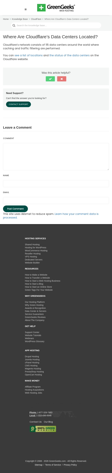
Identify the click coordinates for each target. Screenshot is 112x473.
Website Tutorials (33, 335)
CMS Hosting (31, 365)
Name (6, 175)
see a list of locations (29, 55)
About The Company (34, 320)
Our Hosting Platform (35, 302)
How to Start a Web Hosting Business (42, 281)
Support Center (32, 332)
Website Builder (32, 262)
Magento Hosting (33, 368)
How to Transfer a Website (37, 278)
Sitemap (38, 465)
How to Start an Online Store (38, 287)
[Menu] (25, 9)
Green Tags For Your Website (39, 290)
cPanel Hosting (32, 362)
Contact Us (36, 421)
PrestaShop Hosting (34, 371)
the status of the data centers (69, 55)
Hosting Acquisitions (34, 390)
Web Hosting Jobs (33, 393)
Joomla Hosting (32, 359)
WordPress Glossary (34, 341)
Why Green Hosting (34, 305)
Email (6, 192)
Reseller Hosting (33, 253)
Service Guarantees (34, 314)
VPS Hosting (31, 256)
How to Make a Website (36, 275)
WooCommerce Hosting (36, 250)
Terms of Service (53, 465)
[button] (24, 7)
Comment (8, 138)
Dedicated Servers (33, 259)
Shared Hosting (32, 244)
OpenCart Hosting (33, 374)
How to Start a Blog (34, 284)
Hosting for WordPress (35, 247)
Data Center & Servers (35, 311)
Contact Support (18, 104)
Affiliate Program (33, 387)
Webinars (29, 338)
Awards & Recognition (35, 308)
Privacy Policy (70, 465)
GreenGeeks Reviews (35, 317)
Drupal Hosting (32, 356)
